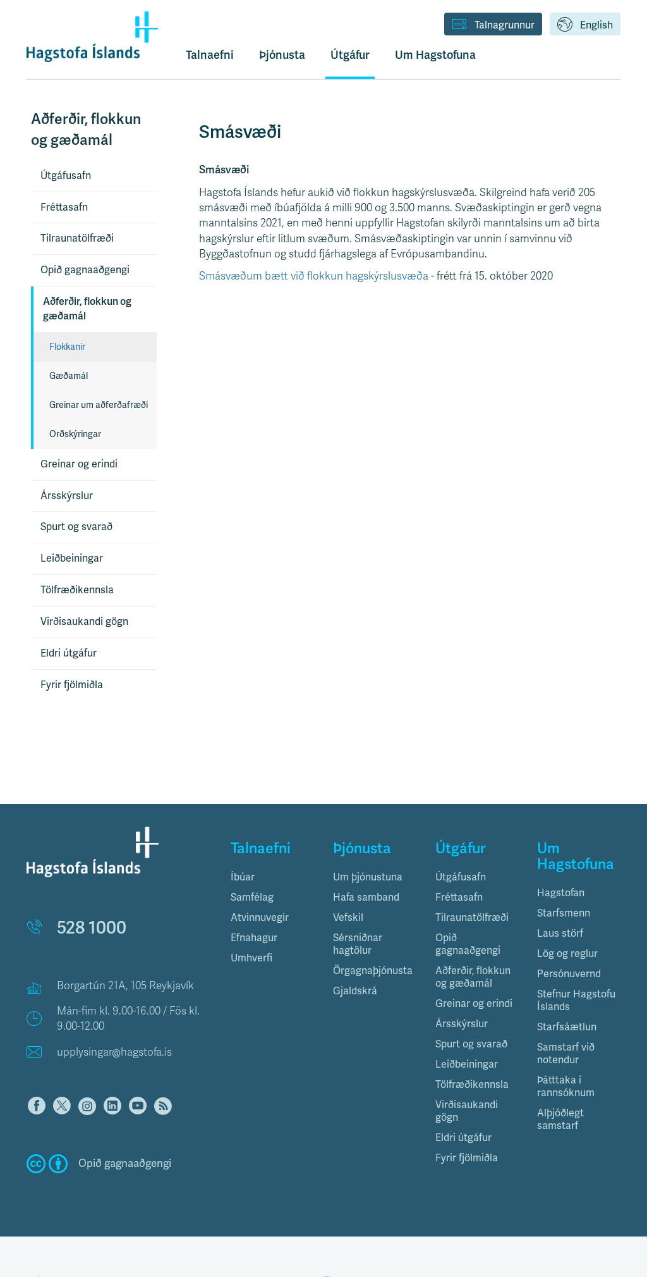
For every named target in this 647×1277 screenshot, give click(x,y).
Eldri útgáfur (68, 653)
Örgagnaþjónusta (373, 971)
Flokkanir (67, 347)
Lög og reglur (567, 953)
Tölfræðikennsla (77, 590)
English (585, 25)
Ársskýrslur (66, 496)
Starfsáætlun (566, 1027)
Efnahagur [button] (254, 938)
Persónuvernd (569, 974)
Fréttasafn (64, 207)
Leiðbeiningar (71, 558)
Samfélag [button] (252, 897)
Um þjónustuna (367, 877)
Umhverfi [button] (251, 958)
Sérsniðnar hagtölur (357, 944)
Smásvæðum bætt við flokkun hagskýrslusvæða (313, 276)
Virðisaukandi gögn (84, 621)
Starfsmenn (563, 913)
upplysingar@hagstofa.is (114, 1052)
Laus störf (560, 933)
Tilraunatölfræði (77, 238)
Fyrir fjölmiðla (71, 685)
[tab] (272, 877)
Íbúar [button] (243, 877)
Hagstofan (560, 893)
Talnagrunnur (493, 25)
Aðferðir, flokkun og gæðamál (87, 309)
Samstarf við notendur (566, 1053)
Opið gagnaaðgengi (85, 270)
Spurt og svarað (76, 527)
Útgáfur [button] (350, 55)
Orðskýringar (75, 434)
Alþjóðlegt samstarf (560, 1119)
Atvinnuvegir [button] (260, 917)
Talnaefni (210, 55)
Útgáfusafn (65, 176)
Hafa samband (366, 897)
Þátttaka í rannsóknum (566, 1086)
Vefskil (348, 917)
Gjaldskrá (355, 991)
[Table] (400, 485)
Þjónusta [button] (282, 55)
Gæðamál (68, 376)
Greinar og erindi (79, 464)
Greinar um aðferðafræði (98, 405)
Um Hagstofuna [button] (435, 55)
